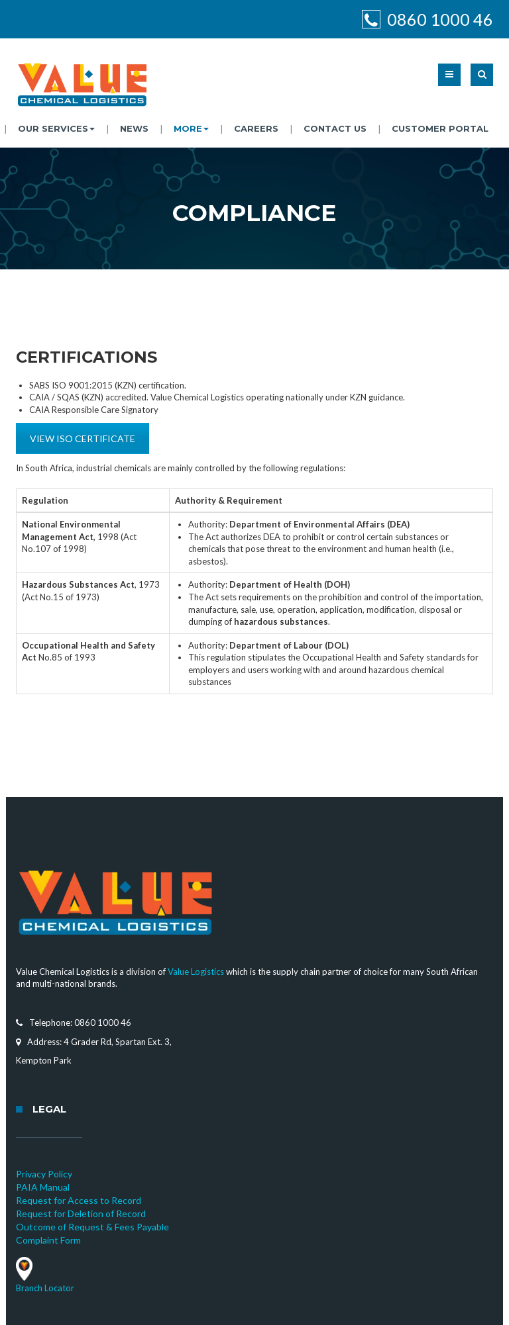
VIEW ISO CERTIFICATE (82, 438)
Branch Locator (45, 1288)
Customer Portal (440, 128)
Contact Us (335, 128)
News (134, 128)
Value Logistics (196, 971)
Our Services (56, 128)
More (191, 128)
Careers (256, 128)
